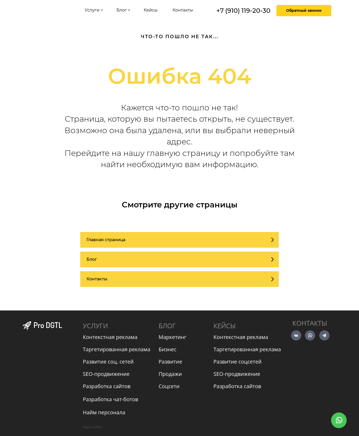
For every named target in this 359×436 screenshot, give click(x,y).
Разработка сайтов (106, 386)
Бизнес (167, 349)
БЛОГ (167, 325)
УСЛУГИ (95, 325)
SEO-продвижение (106, 373)
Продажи (170, 373)
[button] (303, 10)
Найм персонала (104, 412)
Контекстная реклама (110, 337)
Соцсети (169, 386)
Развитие (170, 361)
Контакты (309, 323)
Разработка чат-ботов (110, 399)
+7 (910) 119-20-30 (243, 10)
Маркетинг (172, 337)
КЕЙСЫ (224, 325)
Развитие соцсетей (237, 361)
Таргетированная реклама (116, 349)
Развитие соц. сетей (108, 361)
